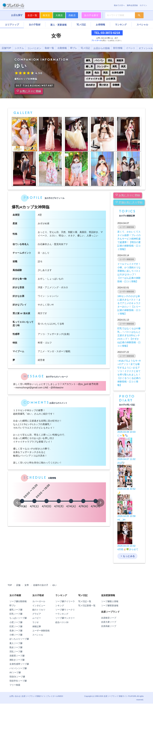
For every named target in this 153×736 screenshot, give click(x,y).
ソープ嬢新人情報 (109, 601)
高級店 (72, 15)
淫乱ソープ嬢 (15, 651)
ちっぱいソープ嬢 (18, 618)
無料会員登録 (132, 5)
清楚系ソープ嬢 (17, 656)
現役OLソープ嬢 (17, 677)
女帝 (27, 585)
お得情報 (100, 24)
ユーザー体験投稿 (41, 631)
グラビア (36, 614)
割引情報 (117, 48)
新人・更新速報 (58, 24)
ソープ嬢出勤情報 (18, 601)
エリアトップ (12, 24)
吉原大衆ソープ (108, 622)
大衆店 (59, 15)
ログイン (143, 5)
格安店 (46, 15)
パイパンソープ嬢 (18, 668)
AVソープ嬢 (15, 672)
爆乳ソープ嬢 (15, 610)
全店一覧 (32, 15)
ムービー (36, 618)
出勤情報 (62, 48)
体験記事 (36, 626)
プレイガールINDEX (55, 696)
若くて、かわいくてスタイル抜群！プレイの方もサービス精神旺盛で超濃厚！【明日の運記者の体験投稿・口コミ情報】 (129, 240)
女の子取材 (34, 24)
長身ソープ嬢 (15, 631)
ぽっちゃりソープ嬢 (19, 639)
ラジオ (35, 622)
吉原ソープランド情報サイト (33, 696)
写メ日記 (81, 24)
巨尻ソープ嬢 (15, 626)
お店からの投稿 (101, 48)
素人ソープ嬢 (15, 643)
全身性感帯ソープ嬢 (19, 664)
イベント (130, 48)
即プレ (73, 48)
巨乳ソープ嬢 (15, 614)
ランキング (121, 24)
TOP (10, 585)
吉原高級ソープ (108, 626)
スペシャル (142, 24)
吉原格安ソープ (108, 618)
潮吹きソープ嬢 (17, 660)
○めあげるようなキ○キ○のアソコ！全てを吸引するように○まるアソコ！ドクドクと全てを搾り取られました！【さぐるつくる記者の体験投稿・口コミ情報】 (129, 372)
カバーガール (38, 601)
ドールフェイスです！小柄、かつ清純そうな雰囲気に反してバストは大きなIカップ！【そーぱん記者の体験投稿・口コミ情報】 (129, 273)
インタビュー (38, 605)
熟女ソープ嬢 (15, 647)
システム (19, 48)
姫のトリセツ (38, 610)
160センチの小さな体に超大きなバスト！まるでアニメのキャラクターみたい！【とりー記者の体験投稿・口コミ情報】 (129, 305)
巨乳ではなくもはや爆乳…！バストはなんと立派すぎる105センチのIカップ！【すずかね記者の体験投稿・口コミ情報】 (129, 337)
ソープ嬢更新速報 (109, 605)
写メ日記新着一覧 (86, 605)
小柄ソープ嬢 (15, 635)
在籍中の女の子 (40, 585)
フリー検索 (14, 685)
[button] (17, 503)
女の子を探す (91, 15)
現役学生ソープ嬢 (18, 681)
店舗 (18, 585)
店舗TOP (6, 48)
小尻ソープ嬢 (15, 622)
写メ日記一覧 (84, 601)
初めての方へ (119, 5)
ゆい (54, 585)
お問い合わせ (14, 696)
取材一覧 (49, 48)
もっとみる (127, 556)
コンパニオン (34, 48)
